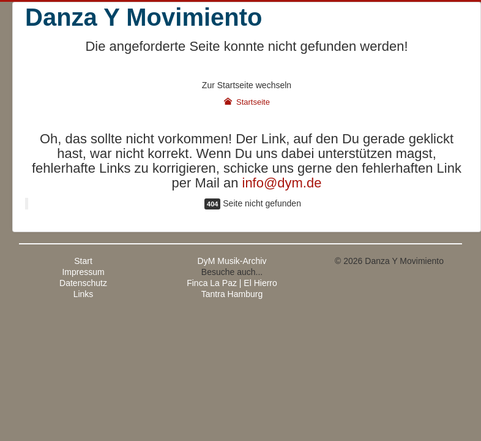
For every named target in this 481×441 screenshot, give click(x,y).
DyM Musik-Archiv (232, 261)
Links (83, 294)
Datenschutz (83, 283)
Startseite (246, 102)
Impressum (83, 272)
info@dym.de (282, 182)
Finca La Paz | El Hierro (232, 283)
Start (83, 261)
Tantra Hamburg (232, 294)
